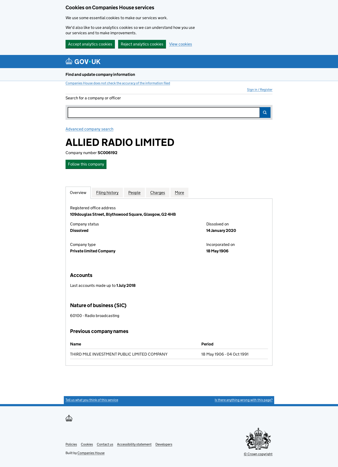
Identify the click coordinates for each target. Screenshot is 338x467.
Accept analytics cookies (90, 44)
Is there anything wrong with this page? (243, 400)
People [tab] (134, 192)
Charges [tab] (157, 192)
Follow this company (86, 164)
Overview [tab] (78, 192)
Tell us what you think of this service (92, 400)
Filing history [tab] (107, 192)
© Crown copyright (258, 454)
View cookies (180, 44)
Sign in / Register (259, 89)
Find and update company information (100, 74)
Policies (71, 444)
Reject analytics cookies (142, 44)
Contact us (105, 444)
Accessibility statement (134, 444)
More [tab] (179, 192)
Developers (163, 444)
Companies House (91, 453)
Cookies (87, 444)
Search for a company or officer (93, 97)
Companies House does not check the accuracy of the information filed (118, 83)
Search (265, 112)
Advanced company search (89, 129)
